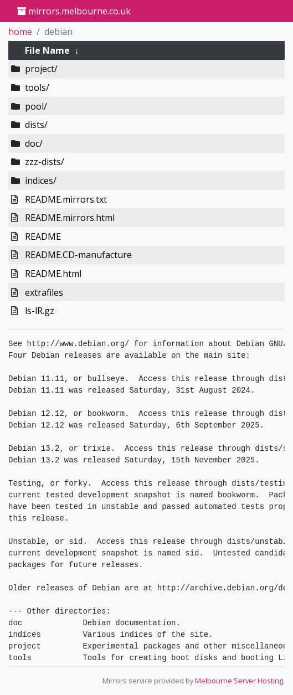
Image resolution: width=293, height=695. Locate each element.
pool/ (36, 106)
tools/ (37, 87)
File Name (47, 50)
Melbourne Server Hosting (239, 681)
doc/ (34, 143)
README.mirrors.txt (66, 199)
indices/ (40, 180)
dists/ (36, 125)
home (20, 31)
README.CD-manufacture (78, 255)
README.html (53, 273)
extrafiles (44, 292)
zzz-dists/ (44, 162)
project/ (41, 69)
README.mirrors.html (70, 218)
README (43, 236)
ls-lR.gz (39, 311)
